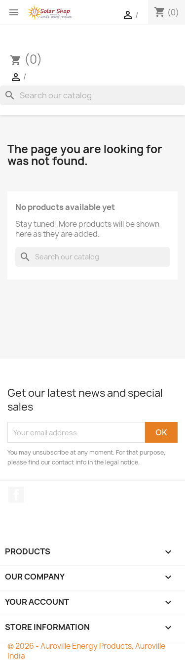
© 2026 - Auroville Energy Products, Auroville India (86, 651)
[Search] (92, 95)
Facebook (16, 494)
